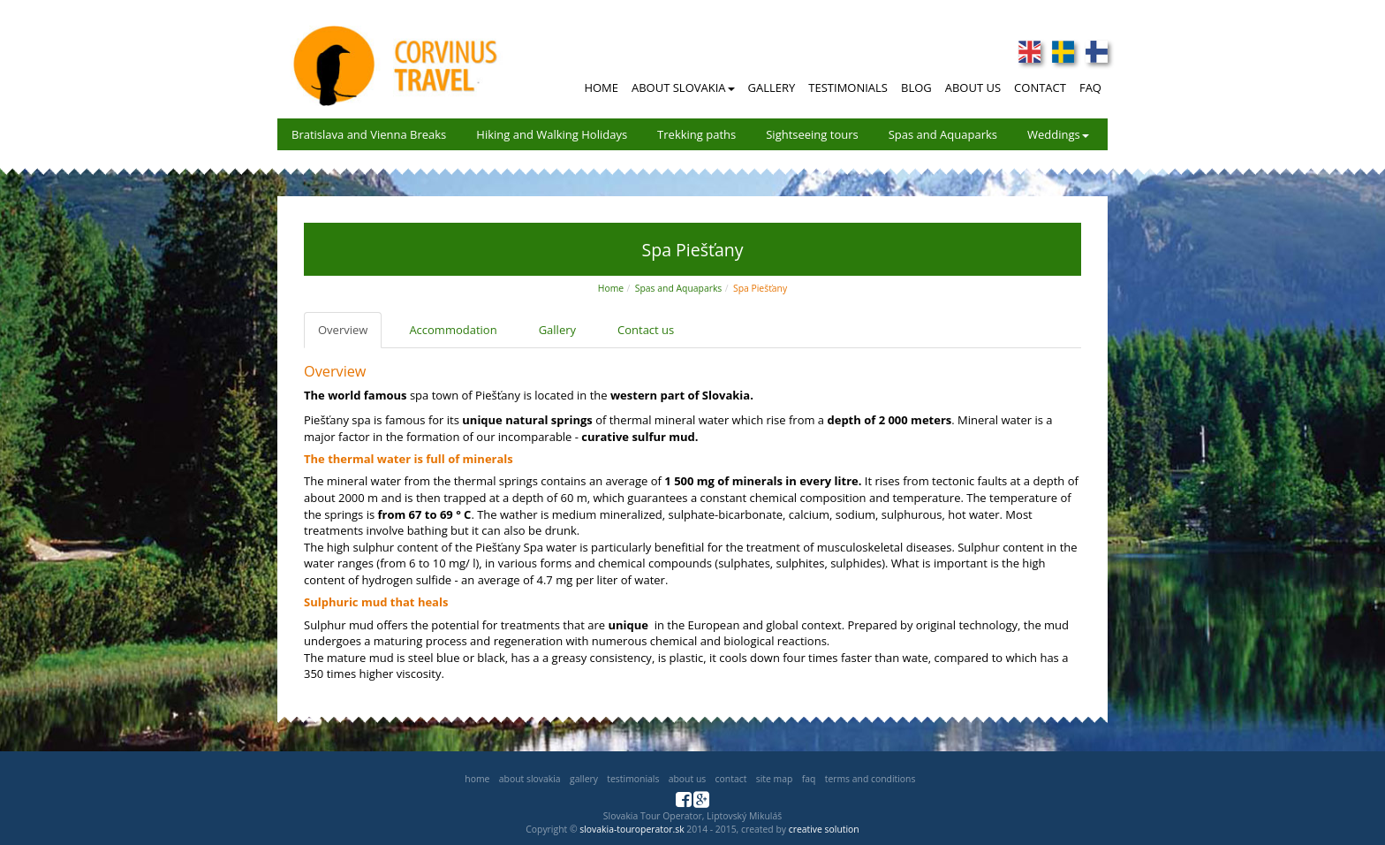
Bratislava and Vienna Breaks (368, 134)
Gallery (772, 87)
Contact (1040, 87)
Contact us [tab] (645, 330)
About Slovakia (683, 87)
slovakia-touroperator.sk (631, 829)
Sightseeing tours (812, 134)
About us (687, 779)
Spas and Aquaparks (943, 134)
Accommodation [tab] (452, 330)
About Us (973, 87)
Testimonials (848, 87)
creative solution (824, 829)
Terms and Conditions (870, 779)
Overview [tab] (342, 330)
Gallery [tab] (557, 330)
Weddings (1058, 134)
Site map (774, 779)
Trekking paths (696, 134)
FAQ (1090, 87)
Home (601, 87)
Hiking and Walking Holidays (551, 134)
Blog (916, 87)
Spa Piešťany (760, 288)
